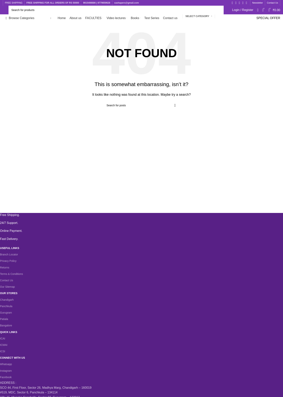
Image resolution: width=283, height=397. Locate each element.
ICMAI (3, 344)
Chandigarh (7, 299)
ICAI (2, 338)
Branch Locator (9, 254)
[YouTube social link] (243, 3)
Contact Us (6, 280)
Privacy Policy (8, 260)
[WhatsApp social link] (246, 3)
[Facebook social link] (232, 3)
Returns (4, 267)
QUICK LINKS (8, 332)
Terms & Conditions (11, 273)
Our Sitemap (7, 286)
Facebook (6, 377)
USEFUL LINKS (9, 248)
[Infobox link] (138, 215)
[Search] (116, 10)
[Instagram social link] (239, 3)
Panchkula (6, 306)
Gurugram (6, 312)
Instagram (6, 370)
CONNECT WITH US (12, 357)
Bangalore (6, 325)
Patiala (4, 319)
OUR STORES (8, 293)
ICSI (2, 351)
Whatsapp (6, 364)
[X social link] (236, 3)
